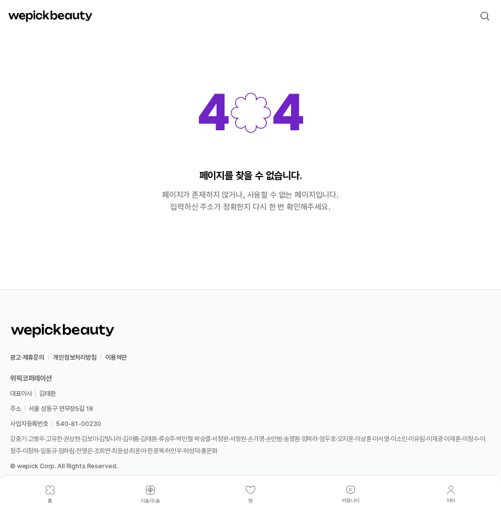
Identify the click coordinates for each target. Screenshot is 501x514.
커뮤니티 (351, 500)
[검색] (485, 16)
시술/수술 (150, 500)
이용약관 (116, 357)
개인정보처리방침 (75, 357)
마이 (451, 500)
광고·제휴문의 (27, 357)
